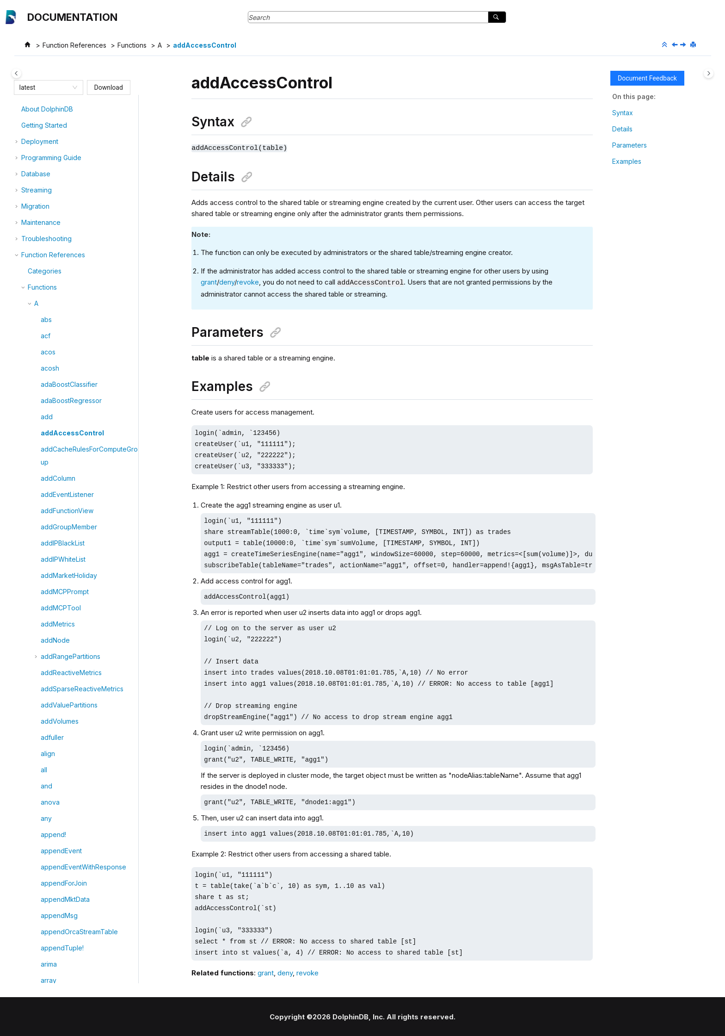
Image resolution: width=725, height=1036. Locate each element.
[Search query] (377, 17)
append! (53, 625)
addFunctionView (67, 301)
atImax (50, 949)
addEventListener (67, 285)
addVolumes (60, 511)
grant (209, 282)
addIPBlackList (63, 333)
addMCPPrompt (65, 382)
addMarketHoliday (69, 366)
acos (48, 142)
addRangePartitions (70, 447)
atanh (49, 933)
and (46, 576)
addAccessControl (204, 45)
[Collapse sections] (665, 45)
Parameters (629, 145)
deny (226, 282)
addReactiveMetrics (71, 463)
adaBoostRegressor (71, 191)
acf (45, 126)
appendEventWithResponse (83, 657)
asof (47, 884)
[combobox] (44, 87)
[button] (37, 110)
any (46, 609)
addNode (55, 430)
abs (46, 110)
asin (47, 835)
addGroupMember (69, 317)
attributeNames (63, 981)
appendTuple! (62, 738)
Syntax (622, 113)
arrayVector (59, 787)
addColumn (58, 269)
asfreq (51, 819)
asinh (48, 852)
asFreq (51, 803)
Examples (626, 161)
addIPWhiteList (63, 350)
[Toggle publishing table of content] (16, 73)
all (44, 560)
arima (49, 754)
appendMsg (59, 706)
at (43, 900)
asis (46, 868)
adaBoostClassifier (69, 175)
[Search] (497, 17)
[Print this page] (694, 45)
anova (50, 592)
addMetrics (58, 414)
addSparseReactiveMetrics (82, 479)
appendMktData (65, 690)
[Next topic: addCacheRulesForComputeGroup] (684, 45)
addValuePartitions (69, 495)
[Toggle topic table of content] (708, 73)
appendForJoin (64, 673)
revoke (248, 282)
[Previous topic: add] (675, 45)
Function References (74, 45)
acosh (50, 158)
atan (47, 916)
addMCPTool (61, 398)
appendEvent (61, 641)
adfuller (52, 528)
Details (622, 129)
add (47, 207)
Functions (132, 45)
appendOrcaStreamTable (79, 722)
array (48, 771)
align (48, 544)
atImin (49, 965)
